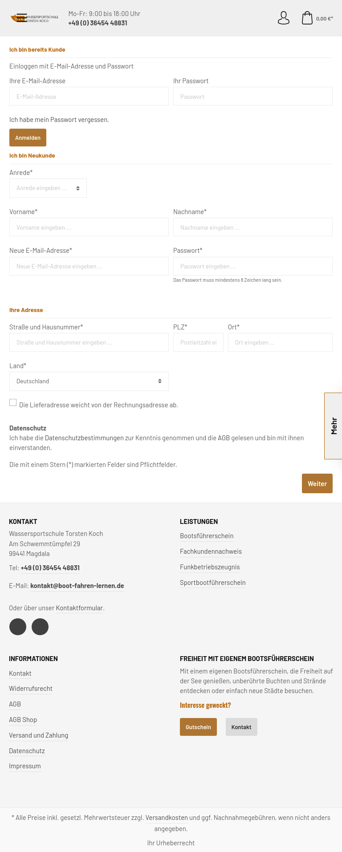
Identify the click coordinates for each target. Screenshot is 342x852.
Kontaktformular (79, 608)
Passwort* (187, 250)
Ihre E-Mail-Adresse (37, 81)
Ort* (234, 327)
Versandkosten (167, 817)
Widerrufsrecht (31, 688)
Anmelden (28, 137)
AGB (224, 438)
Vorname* (23, 211)
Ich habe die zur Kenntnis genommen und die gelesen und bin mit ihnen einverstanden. (156, 442)
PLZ (180, 327)
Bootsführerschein (206, 535)
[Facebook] (18, 627)
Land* (17, 365)
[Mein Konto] (283, 18)
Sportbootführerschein (213, 582)
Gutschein (198, 726)
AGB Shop (23, 719)
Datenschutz (27, 751)
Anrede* (21, 172)
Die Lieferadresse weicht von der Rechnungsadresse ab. (98, 405)
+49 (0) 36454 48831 (97, 23)
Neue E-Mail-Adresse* (40, 250)
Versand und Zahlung (38, 735)
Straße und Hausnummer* (46, 327)
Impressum (25, 766)
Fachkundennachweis (211, 551)
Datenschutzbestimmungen (84, 438)
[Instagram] (40, 627)
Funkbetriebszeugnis (210, 567)
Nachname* (190, 211)
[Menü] (22, 18)
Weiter (317, 483)
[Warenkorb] (315, 18)
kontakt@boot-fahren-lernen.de (77, 585)
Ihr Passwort (191, 81)
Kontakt (20, 673)
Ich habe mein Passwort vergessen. (59, 119)
